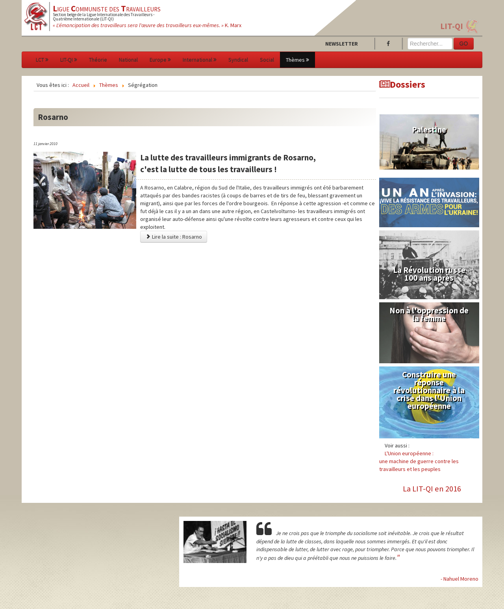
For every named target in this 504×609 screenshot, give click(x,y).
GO (464, 43)
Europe (160, 59)
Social (267, 59)
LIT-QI (451, 26)
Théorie (98, 59)
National (128, 59)
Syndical (238, 59)
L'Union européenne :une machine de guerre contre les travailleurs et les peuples (419, 461)
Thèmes (297, 59)
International (200, 59)
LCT (42, 59)
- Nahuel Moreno (459, 578)
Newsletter (341, 43)
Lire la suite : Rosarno (173, 236)
